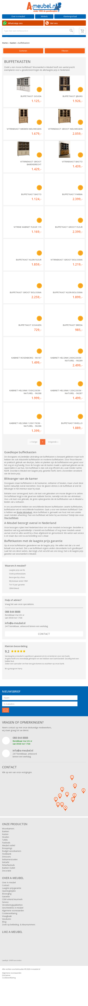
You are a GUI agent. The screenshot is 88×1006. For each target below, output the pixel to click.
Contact (44, 640)
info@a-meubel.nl (15, 629)
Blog (4, 928)
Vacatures (6, 925)
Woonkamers (8, 835)
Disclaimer (6, 982)
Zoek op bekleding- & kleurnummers (18, 931)
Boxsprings (7, 855)
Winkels (44, 16)
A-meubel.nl (35, 976)
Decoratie (6, 877)
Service (5, 908)
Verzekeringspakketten (12, 911)
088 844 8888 (12, 618)
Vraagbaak (7, 923)
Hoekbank (6, 860)
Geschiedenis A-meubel (12, 914)
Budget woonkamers (11, 857)
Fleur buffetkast (11, 524)
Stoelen (5, 843)
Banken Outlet (8, 874)
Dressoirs (6, 863)
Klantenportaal (70, 16)
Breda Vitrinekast (24, 519)
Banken (5, 838)
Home (5, 49)
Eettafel (5, 869)
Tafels (5, 846)
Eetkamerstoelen (10, 866)
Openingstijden (9, 897)
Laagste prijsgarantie (11, 894)
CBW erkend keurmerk (12, 906)
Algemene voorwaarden (13, 917)
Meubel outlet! (8, 852)
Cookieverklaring (9, 920)
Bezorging (6, 900)
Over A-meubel (18, 16)
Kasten (13, 49)
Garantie (6, 903)
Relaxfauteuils (8, 871)
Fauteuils (6, 849)
